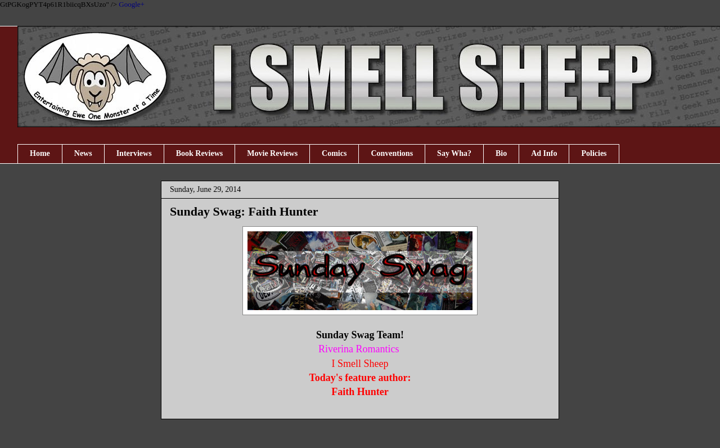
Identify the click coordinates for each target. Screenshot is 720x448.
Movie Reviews (272, 153)
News (83, 153)
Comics (334, 153)
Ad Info (544, 153)
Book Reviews (199, 153)
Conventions (392, 153)
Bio (501, 153)
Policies (593, 153)
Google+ (132, 4)
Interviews (134, 153)
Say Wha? (454, 153)
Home (40, 153)
